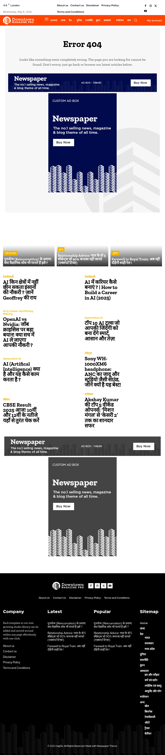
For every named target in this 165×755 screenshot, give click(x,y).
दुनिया (115, 253)
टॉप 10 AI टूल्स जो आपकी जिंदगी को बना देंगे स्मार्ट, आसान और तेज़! (102, 331)
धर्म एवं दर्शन (10, 253)
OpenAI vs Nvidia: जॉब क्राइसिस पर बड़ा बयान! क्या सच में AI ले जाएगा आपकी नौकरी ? (21, 332)
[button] (135, 20)
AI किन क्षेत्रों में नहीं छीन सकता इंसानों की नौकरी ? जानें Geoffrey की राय (20, 290)
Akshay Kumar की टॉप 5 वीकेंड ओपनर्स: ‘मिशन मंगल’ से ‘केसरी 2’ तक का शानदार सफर (101, 412)
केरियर (6, 399)
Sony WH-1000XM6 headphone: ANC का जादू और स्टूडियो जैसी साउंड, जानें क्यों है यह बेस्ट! (103, 372)
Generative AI (93, 317)
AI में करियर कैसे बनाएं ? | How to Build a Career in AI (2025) (101, 290)
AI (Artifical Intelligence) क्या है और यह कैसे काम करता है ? (21, 371)
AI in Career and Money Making (18, 312)
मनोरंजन (89, 394)
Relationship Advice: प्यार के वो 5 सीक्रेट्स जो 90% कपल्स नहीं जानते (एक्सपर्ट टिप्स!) (66, 636)
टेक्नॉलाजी (8, 276)
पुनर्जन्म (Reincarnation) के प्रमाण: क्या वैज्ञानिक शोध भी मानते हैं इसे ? (66, 625)
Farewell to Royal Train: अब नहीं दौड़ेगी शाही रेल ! (65, 647)
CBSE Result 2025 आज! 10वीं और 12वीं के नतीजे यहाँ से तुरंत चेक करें (21, 412)
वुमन (61, 250)
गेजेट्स (88, 353)
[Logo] (18, 20)
